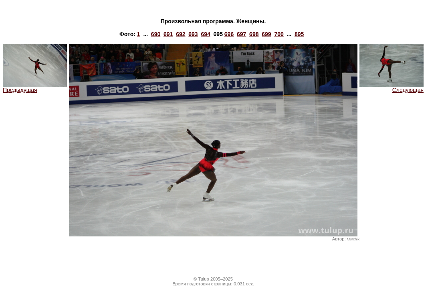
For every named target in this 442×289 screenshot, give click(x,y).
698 (253, 34)
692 (180, 34)
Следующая (391, 87)
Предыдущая (35, 87)
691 (168, 34)
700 (278, 34)
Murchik (353, 239)
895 (299, 34)
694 (205, 34)
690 (155, 34)
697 (241, 34)
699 (266, 34)
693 (193, 34)
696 (229, 34)
